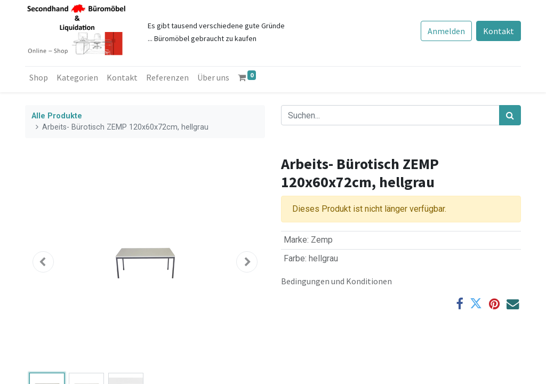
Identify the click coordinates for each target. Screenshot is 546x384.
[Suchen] (510, 115)
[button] (43, 262)
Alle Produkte (56, 116)
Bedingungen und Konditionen (336, 281)
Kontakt (498, 31)
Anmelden (446, 31)
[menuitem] (38, 77)
